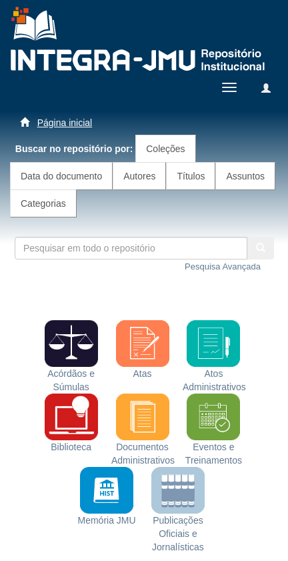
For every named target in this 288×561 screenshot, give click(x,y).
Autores (139, 176)
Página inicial (65, 122)
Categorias (43, 203)
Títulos (191, 176)
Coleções (165, 148)
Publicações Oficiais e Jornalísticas (178, 518)
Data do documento (61, 176)
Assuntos (245, 176)
